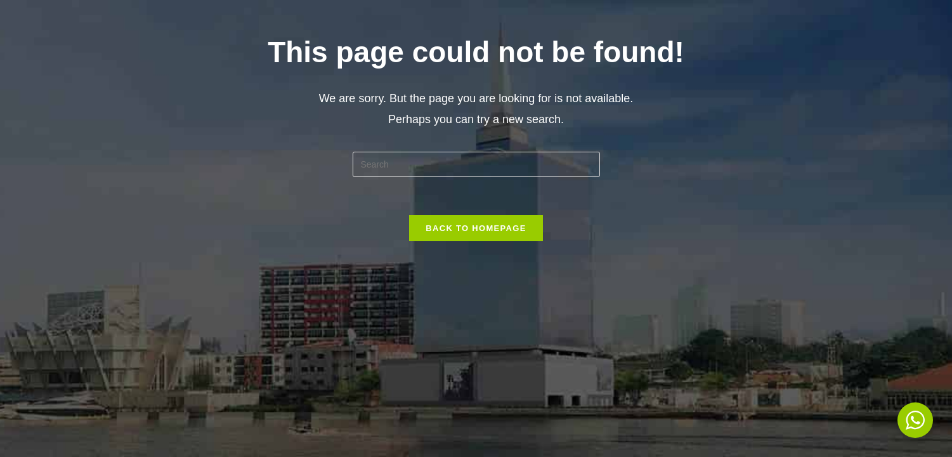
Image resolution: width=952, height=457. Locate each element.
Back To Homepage (476, 228)
